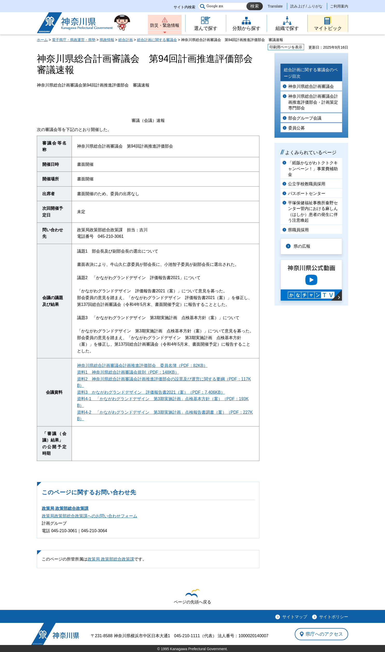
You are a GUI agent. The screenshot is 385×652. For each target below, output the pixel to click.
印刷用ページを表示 (286, 47)
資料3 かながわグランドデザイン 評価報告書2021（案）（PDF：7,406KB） (151, 392)
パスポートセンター (306, 193)
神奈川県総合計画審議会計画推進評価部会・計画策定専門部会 (313, 102)
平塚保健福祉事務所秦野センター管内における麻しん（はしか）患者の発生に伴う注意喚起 (313, 211)
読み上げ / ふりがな (306, 6)
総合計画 (125, 40)
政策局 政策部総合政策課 (65, 508)
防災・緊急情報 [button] (164, 25)
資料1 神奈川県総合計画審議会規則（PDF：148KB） (128, 372)
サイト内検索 (184, 7)
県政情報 (107, 40)
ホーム (42, 40)
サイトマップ (294, 617)
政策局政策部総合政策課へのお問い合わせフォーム (89, 516)
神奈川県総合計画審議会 (311, 86)
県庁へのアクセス (324, 634)
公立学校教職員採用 (306, 184)
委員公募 (296, 128)
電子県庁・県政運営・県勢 (73, 40)
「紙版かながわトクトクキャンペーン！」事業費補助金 (313, 169)
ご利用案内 (339, 6)
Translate (275, 6)
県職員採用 (298, 230)
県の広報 (302, 246)
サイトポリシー (333, 617)
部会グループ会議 (304, 118)
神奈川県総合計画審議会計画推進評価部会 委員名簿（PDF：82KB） (142, 365)
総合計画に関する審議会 (157, 40)
